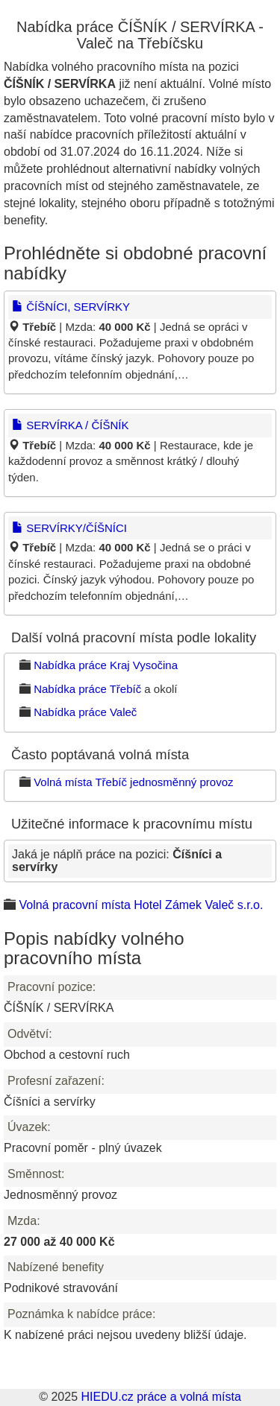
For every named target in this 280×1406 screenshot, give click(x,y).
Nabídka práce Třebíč (87, 689)
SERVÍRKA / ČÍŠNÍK (70, 425)
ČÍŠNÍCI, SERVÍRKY (71, 306)
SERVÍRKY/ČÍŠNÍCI (69, 528)
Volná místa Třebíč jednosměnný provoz (133, 782)
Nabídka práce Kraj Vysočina (106, 665)
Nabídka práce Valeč (85, 712)
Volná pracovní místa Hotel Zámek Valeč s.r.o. (141, 905)
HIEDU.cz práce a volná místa (160, 1396)
